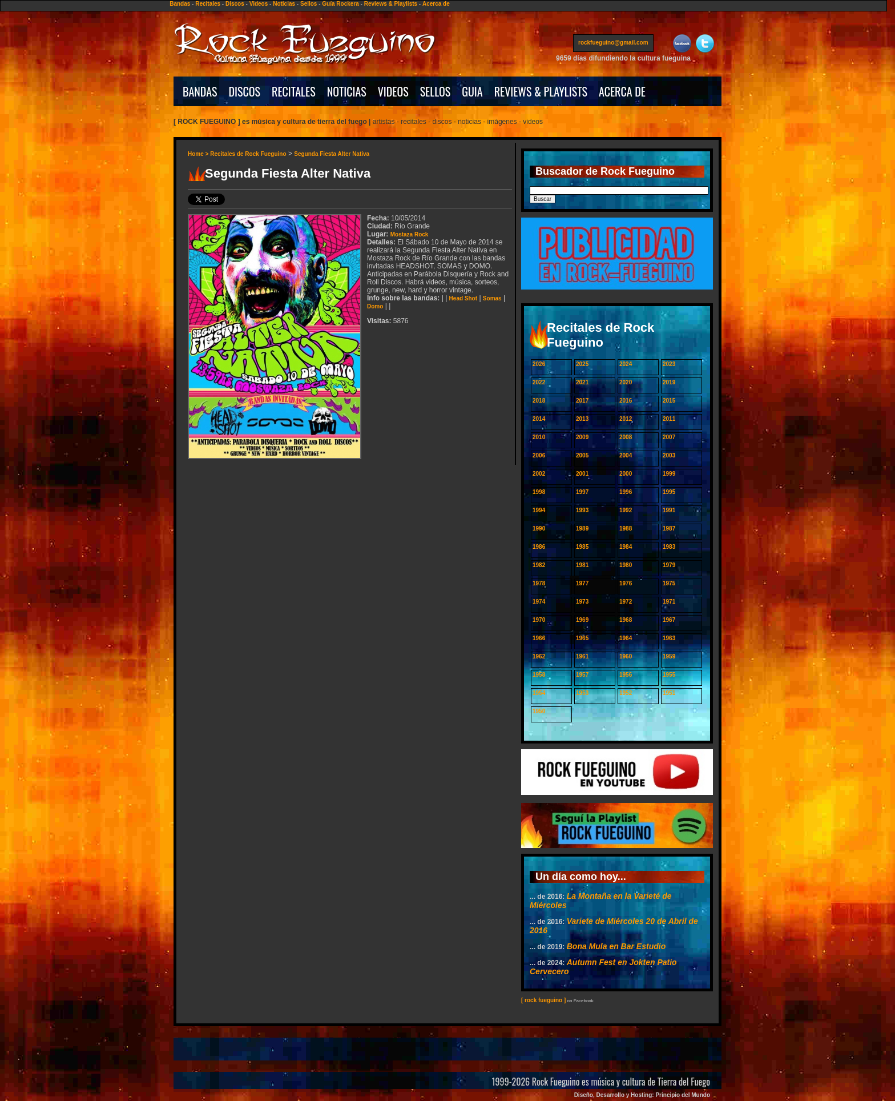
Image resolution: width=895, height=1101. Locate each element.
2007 (669, 437)
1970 (539, 620)
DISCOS (245, 91)
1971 (669, 601)
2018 (539, 400)
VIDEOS (393, 91)
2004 (625, 455)
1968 (625, 620)
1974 (539, 601)
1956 (625, 675)
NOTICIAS (346, 91)
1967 (669, 620)
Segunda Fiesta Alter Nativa (331, 154)
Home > (199, 154)
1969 (582, 620)
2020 (625, 382)
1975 (669, 583)
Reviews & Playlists (390, 4)
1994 (539, 510)
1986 (539, 547)
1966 (539, 638)
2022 (539, 382)
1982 (539, 565)
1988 (625, 528)
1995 (669, 492)
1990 (539, 528)
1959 (669, 656)
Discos (234, 4)
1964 (625, 638)
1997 (582, 492)
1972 (625, 601)
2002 (539, 474)
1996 (625, 492)
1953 (582, 693)
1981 (582, 565)
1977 (582, 583)
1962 (539, 656)
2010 (539, 437)
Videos (258, 4)
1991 (669, 510)
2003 (669, 455)
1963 (669, 638)
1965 (582, 638)
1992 (625, 510)
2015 (669, 400)
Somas (492, 298)
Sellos (308, 4)
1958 (539, 675)
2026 (539, 364)
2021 (582, 382)
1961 (582, 656)
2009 (582, 437)
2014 (539, 419)
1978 (539, 583)
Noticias (284, 4)
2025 (582, 364)
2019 (669, 382)
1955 (669, 675)
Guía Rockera (340, 4)
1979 (669, 565)
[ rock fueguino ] (543, 1000)
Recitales (207, 4)
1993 (582, 510)
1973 (582, 601)
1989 (582, 528)
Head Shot (463, 298)
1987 (669, 528)
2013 (582, 419)
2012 (625, 419)
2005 (582, 455)
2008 (625, 437)
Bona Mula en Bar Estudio (616, 946)
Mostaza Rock (409, 234)
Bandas (180, 4)
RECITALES (294, 91)
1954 (539, 693)
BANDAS (200, 91)
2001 (582, 474)
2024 (625, 364)
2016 (625, 400)
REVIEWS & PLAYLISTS (540, 91)
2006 (539, 455)
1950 (539, 711)
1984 (625, 547)
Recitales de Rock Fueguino (248, 154)
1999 (669, 474)
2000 (625, 474)
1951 (669, 693)
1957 (582, 675)
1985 (582, 547)
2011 (669, 419)
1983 (669, 547)
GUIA (472, 91)
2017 (582, 400)
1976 (625, 583)
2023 (669, 364)
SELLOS (435, 91)
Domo (375, 306)
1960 (625, 656)
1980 (625, 565)
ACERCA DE (622, 91)
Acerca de (436, 4)
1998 (539, 492)
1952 (625, 693)
